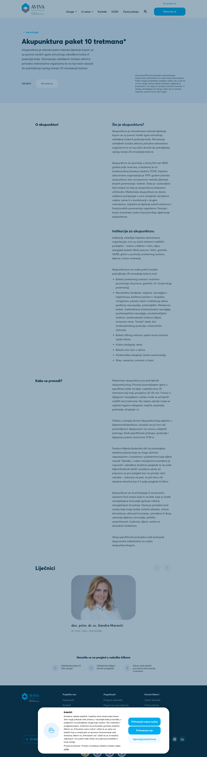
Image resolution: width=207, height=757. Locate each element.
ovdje (66, 749)
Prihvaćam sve (144, 730)
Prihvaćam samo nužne (144, 721)
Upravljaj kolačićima (144, 739)
